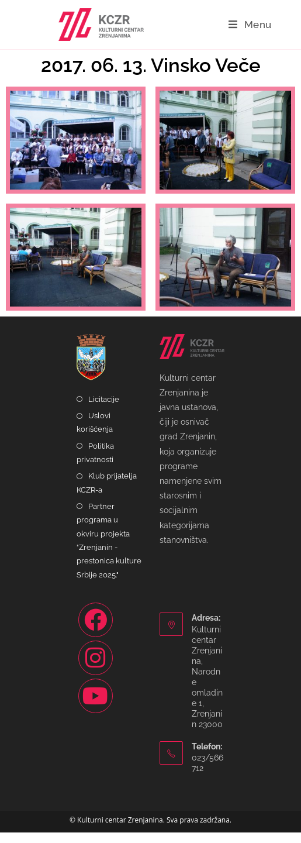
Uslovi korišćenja (95, 433)
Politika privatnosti (95, 463)
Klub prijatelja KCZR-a (107, 493)
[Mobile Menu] (250, 24)
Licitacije (103, 409)
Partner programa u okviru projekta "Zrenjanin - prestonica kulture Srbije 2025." (109, 550)
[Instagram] (95, 668)
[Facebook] (95, 630)
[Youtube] (95, 706)
